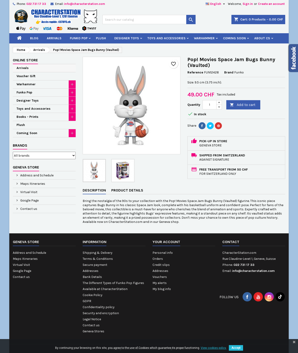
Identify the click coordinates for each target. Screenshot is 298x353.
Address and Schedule (37, 175)
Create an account (271, 4)
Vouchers (159, 277)
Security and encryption (101, 313)
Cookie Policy (92, 295)
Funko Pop (79, 38)
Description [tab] (94, 190)
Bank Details (92, 277)
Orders (157, 259)
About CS (262, 38)
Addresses (90, 271)
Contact (230, 242)
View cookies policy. (214, 348)
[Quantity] (210, 104)
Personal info (162, 253)
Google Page (29, 200)
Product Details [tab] (127, 190)
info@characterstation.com (84, 4)
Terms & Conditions (98, 259)
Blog (34, 38)
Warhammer (204, 38)
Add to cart (242, 104)
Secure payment (95, 265)
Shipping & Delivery (97, 253)
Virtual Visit (28, 192)
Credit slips (161, 265)
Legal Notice (92, 319)
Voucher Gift (26, 76)
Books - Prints (27, 117)
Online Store (25, 60)
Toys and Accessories (166, 38)
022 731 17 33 (36, 4)
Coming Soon (234, 38)
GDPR (87, 301)
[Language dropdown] (216, 4)
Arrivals (54, 38)
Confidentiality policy (99, 307)
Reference (195, 72)
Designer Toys (126, 38)
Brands (20, 145)
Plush (101, 38)
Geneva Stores (93, 331)
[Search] (149, 19)
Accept (235, 348)
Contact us (28, 209)
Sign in (248, 4)
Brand (229, 72)
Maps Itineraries (32, 184)
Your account (166, 242)
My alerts (159, 283)
